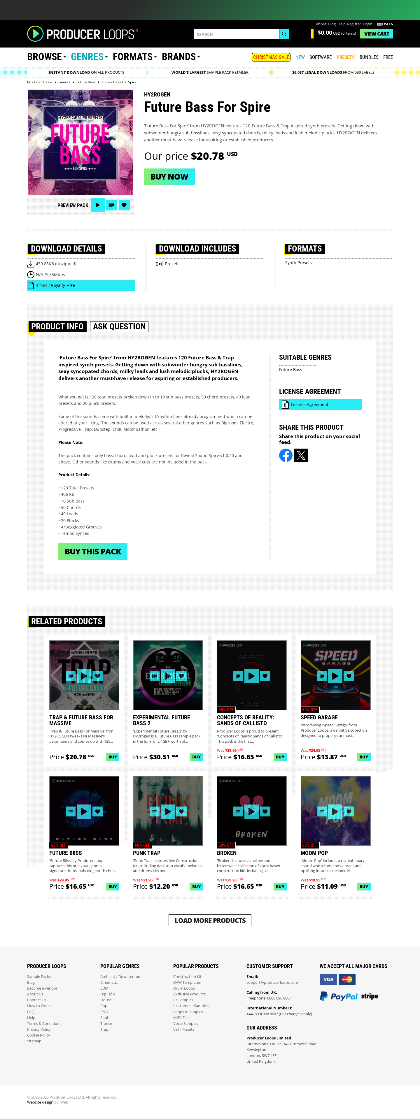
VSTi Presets (183, 1029)
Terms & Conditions (44, 1023)
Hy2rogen (157, 94)
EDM (104, 988)
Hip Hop (107, 994)
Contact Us (36, 999)
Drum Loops (184, 988)
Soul (104, 1017)
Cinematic (109, 982)
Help (341, 24)
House (106, 999)
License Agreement (309, 404)
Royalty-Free (63, 285)
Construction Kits (188, 976)
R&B (104, 1011)
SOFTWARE (320, 57)
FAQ (30, 1011)
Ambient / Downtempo (120, 976)
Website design (40, 1102)
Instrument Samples (191, 1005)
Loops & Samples (188, 1011)
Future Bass (290, 369)
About (321, 24)
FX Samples (183, 999)
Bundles (369, 57)
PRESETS (346, 57)
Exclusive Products (189, 994)
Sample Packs (39, 976)
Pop (103, 1005)
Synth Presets (298, 262)
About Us (35, 994)
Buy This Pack (93, 551)
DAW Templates (187, 982)
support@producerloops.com (272, 982)
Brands (179, 56)
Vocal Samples (185, 1023)
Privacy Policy (39, 1029)
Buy (112, 757)
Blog (332, 24)
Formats (133, 56)
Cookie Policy (38, 1035)
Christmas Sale (271, 57)
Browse (44, 56)
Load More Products (210, 920)
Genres (87, 56)
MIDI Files (181, 1017)
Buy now (169, 176)
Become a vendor (42, 988)
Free (388, 57)
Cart (376, 33)
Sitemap (34, 1041)
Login (367, 24)
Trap (104, 1029)
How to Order (39, 1005)
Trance (106, 1023)
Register (354, 24)
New (300, 57)
